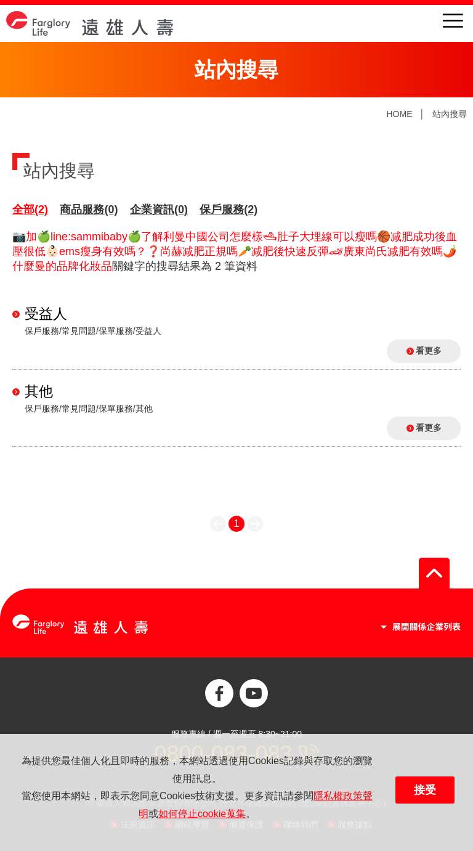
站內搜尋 (449, 114)
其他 (39, 391)
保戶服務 (228, 209)
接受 (425, 790)
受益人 (46, 314)
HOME (399, 114)
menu (453, 20)
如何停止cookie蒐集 (202, 813)
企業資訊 (159, 209)
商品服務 (89, 209)
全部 (30, 209)
